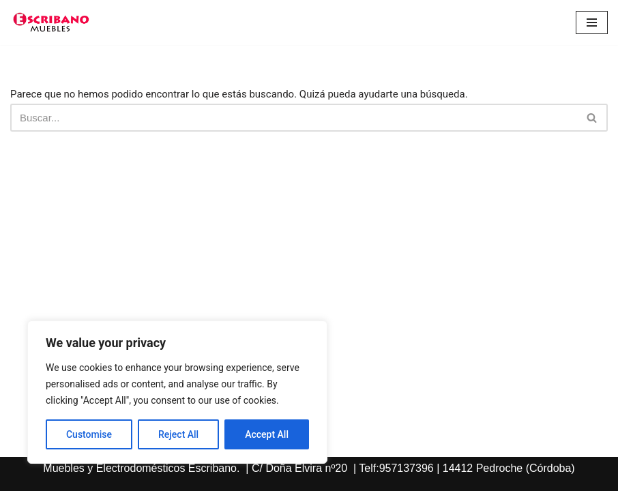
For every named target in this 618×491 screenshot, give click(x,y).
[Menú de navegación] (592, 22)
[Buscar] (293, 118)
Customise (89, 434)
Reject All (178, 434)
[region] (177, 392)
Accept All (267, 434)
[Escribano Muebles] (51, 22)
